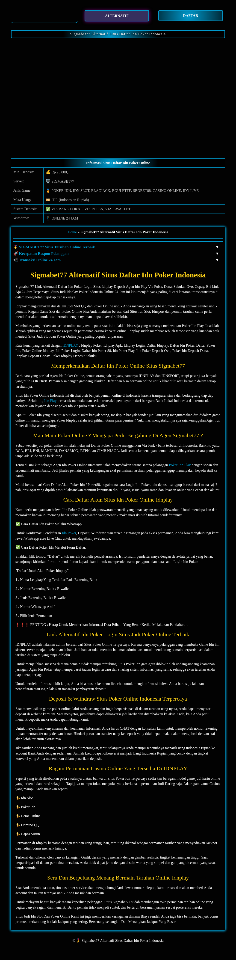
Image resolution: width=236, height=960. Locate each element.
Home (72, 232)
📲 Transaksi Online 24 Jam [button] (115, 260)
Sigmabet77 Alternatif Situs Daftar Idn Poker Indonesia (118, 34)
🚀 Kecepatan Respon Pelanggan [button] (115, 253)
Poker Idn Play (180, 465)
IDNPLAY (70, 345)
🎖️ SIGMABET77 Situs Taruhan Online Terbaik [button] (115, 247)
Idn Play (50, 401)
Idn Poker (69, 533)
